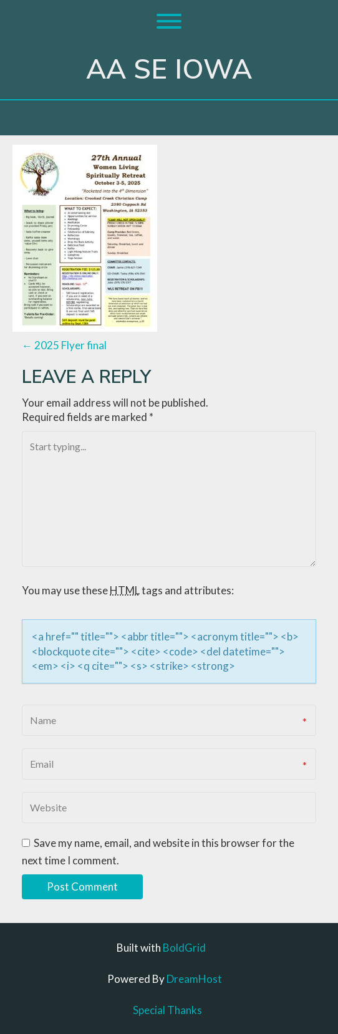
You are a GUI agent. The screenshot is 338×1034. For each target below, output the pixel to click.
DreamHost (194, 978)
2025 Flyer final (64, 345)
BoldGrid (184, 947)
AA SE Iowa (169, 70)
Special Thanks (167, 1010)
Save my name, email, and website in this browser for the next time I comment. (158, 851)
